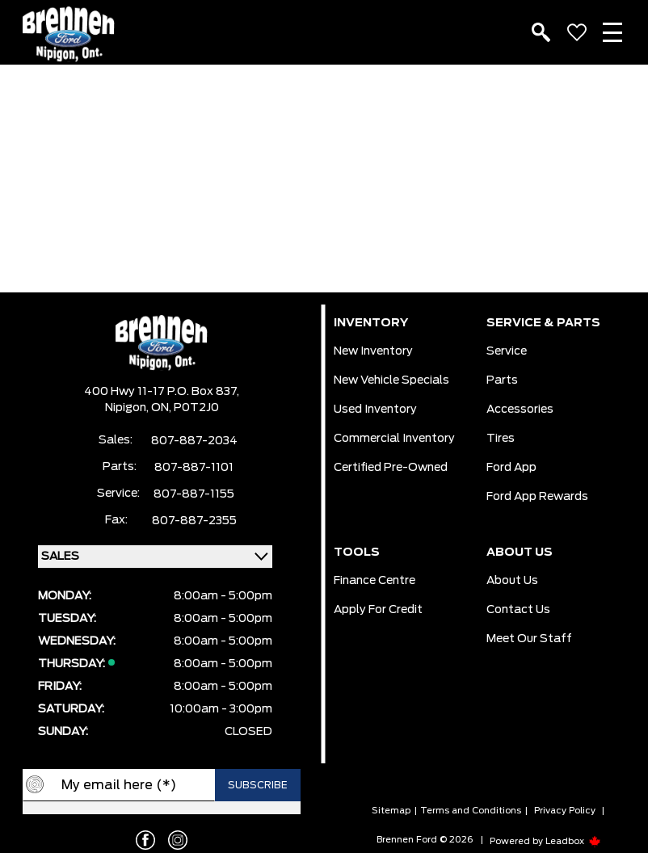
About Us (512, 580)
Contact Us (518, 610)
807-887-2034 (194, 441)
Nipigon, (128, 408)
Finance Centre (374, 580)
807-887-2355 (194, 521)
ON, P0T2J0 (185, 408)
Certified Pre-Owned (391, 467)
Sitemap (391, 810)
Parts (502, 380)
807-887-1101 (194, 467)
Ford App (511, 467)
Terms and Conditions (470, 810)
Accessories (519, 409)
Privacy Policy (564, 810)
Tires (500, 438)
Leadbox (573, 841)
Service (506, 351)
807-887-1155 (194, 494)
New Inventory (373, 351)
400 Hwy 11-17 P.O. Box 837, (161, 391)
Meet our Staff (529, 639)
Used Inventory (375, 409)
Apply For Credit (378, 610)
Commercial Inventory (394, 438)
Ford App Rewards (537, 496)
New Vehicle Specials (391, 380)
